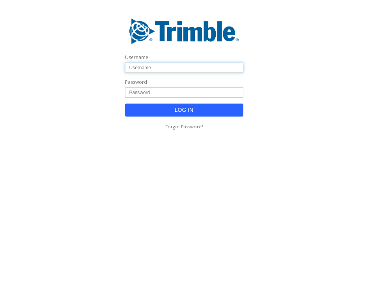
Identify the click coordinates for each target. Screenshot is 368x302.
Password (136, 82)
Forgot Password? (184, 127)
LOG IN (184, 110)
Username (136, 57)
